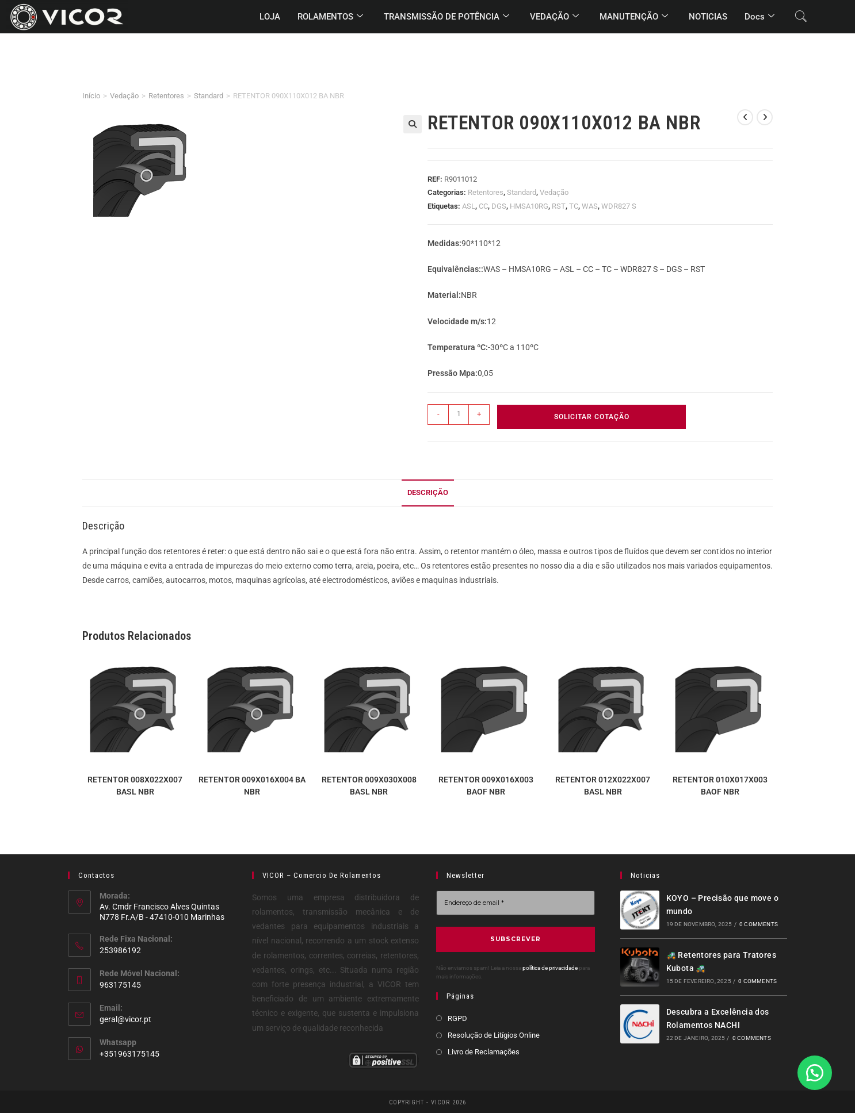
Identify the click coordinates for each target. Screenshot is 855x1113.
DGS (498, 206)
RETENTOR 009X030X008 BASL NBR (369, 785)
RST (559, 206)
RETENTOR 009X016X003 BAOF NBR (485, 785)
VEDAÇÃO (554, 16)
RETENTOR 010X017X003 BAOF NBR (720, 785)
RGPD (457, 1018)
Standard (208, 95)
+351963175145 (129, 1053)
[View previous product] (745, 117)
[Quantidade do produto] (458, 414)
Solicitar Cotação (591, 417)
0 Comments (758, 924)
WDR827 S (618, 206)
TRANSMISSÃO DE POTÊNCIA (446, 16)
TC (573, 206)
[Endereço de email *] (515, 903)
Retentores (166, 95)
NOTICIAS (708, 16)
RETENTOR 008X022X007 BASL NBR (134, 785)
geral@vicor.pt (125, 1019)
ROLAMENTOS (330, 16)
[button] (412, 124)
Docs (759, 16)
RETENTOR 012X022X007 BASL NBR (602, 785)
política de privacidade (550, 967)
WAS (590, 206)
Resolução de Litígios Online (494, 1034)
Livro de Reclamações (484, 1051)
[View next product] (765, 117)
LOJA (269, 16)
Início (91, 95)
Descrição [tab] (427, 492)
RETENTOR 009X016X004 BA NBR (252, 785)
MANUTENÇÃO (634, 16)
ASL (468, 206)
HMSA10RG (529, 206)
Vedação (124, 95)
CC (483, 206)
